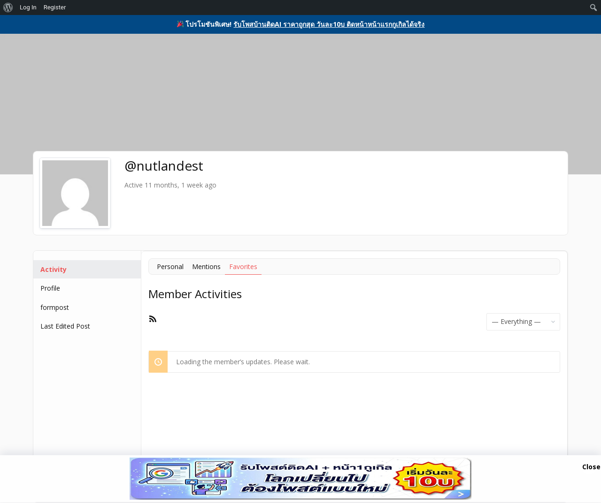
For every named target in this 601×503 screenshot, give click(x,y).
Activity (53, 269)
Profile (50, 288)
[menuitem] (8, 7)
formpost (54, 307)
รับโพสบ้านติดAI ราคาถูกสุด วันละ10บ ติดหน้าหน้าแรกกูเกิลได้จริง (328, 24)
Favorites (243, 266)
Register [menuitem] (55, 7)
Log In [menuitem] (28, 7)
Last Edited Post (65, 326)
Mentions (206, 266)
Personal (170, 266)
